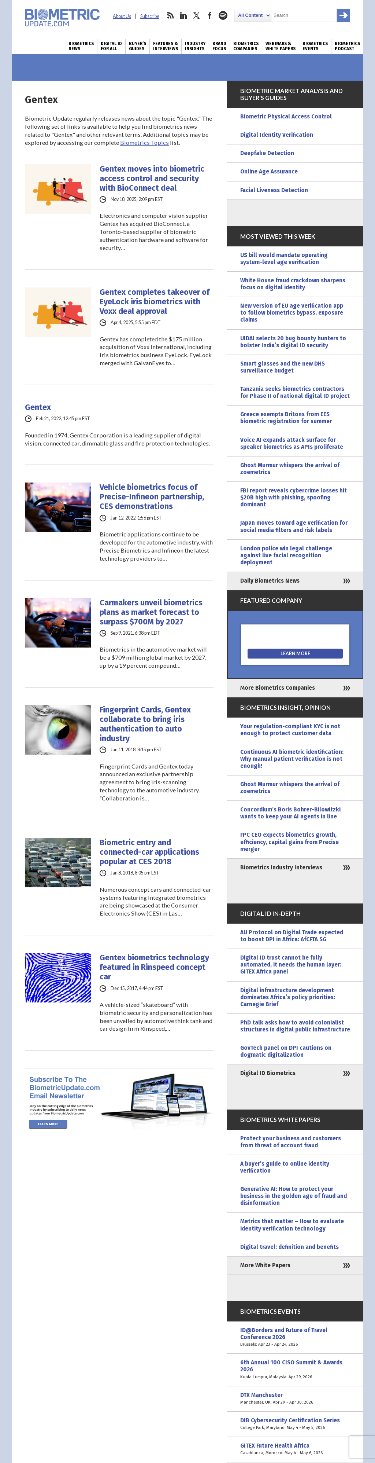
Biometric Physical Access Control (286, 116)
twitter (196, 15)
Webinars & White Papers (281, 46)
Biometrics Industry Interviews (281, 867)
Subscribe (149, 16)
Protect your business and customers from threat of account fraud (290, 1142)
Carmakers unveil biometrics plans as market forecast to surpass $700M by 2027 (151, 612)
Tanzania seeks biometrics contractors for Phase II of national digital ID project (295, 392)
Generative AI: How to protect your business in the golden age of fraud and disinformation (293, 1196)
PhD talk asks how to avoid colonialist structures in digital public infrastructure (295, 1026)
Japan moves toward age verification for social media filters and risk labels (294, 526)
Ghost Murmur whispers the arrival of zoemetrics (289, 469)
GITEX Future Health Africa (295, 1449)
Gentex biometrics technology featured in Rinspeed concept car (154, 967)
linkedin (183, 15)
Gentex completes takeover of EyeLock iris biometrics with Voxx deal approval (154, 301)
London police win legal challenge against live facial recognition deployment (286, 555)
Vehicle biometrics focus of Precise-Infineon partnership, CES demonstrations (152, 497)
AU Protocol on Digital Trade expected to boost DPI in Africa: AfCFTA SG (291, 936)
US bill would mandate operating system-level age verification (284, 258)
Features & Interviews (165, 46)
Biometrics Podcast (347, 46)
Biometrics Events (315, 46)
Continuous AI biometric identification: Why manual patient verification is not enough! (292, 759)
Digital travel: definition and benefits (289, 1247)
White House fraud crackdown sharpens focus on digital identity (292, 284)
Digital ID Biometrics (268, 1073)
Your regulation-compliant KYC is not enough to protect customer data (290, 730)
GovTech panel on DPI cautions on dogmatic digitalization (285, 1051)
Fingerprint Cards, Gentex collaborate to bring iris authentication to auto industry (145, 724)
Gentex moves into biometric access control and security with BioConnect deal (152, 178)
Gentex (38, 407)
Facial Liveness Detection (274, 190)
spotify (223, 15)
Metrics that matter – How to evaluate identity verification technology (292, 1225)
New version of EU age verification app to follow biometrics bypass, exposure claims (291, 312)
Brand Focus (219, 46)
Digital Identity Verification (276, 135)
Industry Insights (195, 46)
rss (170, 15)
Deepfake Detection (267, 153)
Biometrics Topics (144, 142)
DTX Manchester (295, 1399)
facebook (209, 15)
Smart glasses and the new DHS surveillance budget (282, 367)
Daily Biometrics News (270, 581)
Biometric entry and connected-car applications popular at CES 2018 (149, 852)
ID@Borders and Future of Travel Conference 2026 (295, 1337)
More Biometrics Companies (277, 688)
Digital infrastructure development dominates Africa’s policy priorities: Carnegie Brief (287, 997)
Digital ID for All (111, 46)
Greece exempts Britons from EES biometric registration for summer (286, 418)
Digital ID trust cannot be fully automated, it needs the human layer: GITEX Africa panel (290, 964)
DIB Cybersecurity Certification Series (295, 1424)
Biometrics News (81, 46)
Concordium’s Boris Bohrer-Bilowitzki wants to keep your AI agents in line (290, 813)
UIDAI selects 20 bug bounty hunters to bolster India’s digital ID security (293, 342)
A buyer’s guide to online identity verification (284, 1167)
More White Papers (265, 1265)
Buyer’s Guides (137, 46)
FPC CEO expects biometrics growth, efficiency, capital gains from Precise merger (289, 842)
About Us (122, 16)
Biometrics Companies (246, 46)
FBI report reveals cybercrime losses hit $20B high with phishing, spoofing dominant (293, 497)
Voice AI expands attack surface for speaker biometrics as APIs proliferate (291, 443)
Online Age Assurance (269, 171)
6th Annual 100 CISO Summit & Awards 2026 (295, 1369)
